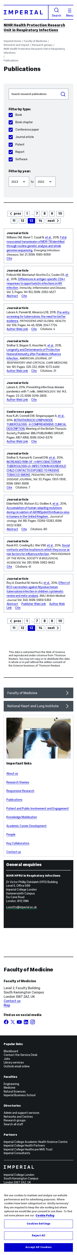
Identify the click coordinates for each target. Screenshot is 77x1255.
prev (17, 213)
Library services (14, 1062)
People (10, 834)
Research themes (17, 782)
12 (22, 221)
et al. (48, 237)
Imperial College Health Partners (24, 1145)
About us (12, 773)
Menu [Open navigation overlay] (69, 13)
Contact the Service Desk (20, 1055)
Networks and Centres (18, 1117)
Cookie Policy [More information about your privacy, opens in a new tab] (45, 1218)
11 (14, 221)
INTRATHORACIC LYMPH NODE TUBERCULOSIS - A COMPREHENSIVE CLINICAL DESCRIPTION (36, 424)
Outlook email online (17, 1066)
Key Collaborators (17, 843)
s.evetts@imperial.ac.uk (21, 907)
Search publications (8, 88)
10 (60, 213)
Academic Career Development (26, 826)
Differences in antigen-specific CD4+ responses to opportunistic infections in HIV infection (36, 283)
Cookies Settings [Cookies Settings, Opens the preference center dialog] (38, 1227)
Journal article (21, 137)
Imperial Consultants (17, 1153)
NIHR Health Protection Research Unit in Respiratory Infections (34, 27)
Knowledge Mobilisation (21, 817)
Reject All (38, 1238)
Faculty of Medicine (35, 41)
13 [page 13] (31, 221)
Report (16, 152)
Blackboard (11, 1051)
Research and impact (16, 44)
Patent (16, 144)
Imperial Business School (20, 1095)
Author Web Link (17, 329)
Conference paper (24, 129)
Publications (11, 60)
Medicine (9, 1087)
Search (56, 12)
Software (18, 159)
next (51, 221)
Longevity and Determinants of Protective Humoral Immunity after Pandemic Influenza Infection (34, 354)
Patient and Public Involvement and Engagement (37, 808)
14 (40, 221)
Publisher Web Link (33, 604)
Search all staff (13, 1124)
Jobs (7, 1059)
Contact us (13, 852)
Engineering (11, 1084)
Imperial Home (12, 41)
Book (15, 115)
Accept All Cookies (38, 1250)
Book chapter (21, 122)
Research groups (42, 44)
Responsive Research (20, 791)
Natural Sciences (15, 1091)
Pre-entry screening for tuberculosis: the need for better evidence (38, 316)
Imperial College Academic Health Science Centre (36, 1142)
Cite (9, 258)
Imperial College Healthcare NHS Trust (28, 1149)
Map (7, 1005)
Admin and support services (21, 1113)
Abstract (12, 296)
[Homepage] (26, 12)
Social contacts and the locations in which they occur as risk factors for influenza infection (38, 549)
